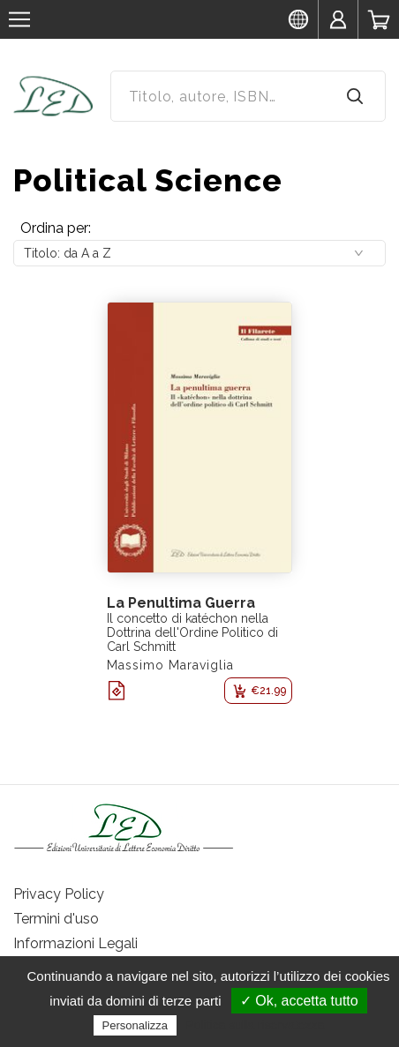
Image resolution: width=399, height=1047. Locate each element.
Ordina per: (55, 228)
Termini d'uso (56, 918)
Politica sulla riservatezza (254, 1025)
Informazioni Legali (75, 943)
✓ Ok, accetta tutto (299, 1000)
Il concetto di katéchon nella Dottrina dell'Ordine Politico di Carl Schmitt (192, 632)
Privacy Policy (58, 894)
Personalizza (135, 1025)
